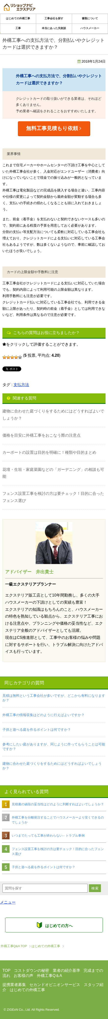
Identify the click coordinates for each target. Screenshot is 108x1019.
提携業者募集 (14, 985)
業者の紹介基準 (66, 970)
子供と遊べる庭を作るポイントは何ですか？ (36, 729)
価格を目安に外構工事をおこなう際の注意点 (41, 435)
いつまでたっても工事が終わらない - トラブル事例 (48, 835)
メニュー (8, 902)
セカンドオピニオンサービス (54, 985)
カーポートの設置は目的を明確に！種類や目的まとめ (49, 452)
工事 (18, 28)
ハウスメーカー (89, 28)
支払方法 (21, 385)
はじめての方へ (54, 925)
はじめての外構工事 (18, 18)
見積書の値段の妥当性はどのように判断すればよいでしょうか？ (58, 804)
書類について (90, 18)
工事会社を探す (53, 18)
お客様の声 (23, 976)
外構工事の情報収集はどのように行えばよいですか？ (43, 715)
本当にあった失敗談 (54, 28)
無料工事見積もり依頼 (53, 128)
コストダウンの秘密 (31, 970)
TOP (14, 946)
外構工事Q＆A (49, 976)
